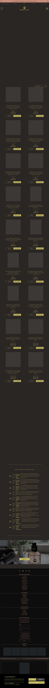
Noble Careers (24, 594)
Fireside (24, 576)
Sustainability (24, 595)
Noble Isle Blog (24, 603)
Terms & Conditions (24, 614)
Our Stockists (24, 612)
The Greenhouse (24, 585)
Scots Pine (24, 582)
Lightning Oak (24, 578)
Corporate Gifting (24, 601)
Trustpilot (24, 645)
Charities (24, 596)
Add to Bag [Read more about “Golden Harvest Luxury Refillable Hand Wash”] (17, 115)
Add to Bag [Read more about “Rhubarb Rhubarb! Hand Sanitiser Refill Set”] (17, 381)
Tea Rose (24, 584)
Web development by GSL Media (9, 658)
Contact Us (24, 609)
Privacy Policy (24, 613)
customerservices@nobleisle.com (42, 658)
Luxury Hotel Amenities (24, 600)
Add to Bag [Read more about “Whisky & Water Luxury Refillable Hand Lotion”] (17, 215)
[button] (1, 1)
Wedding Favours (24, 602)
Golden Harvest (24, 577)
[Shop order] (41, 86)
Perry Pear (24, 579)
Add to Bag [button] (39, 115)
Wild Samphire (24, 588)
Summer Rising (24, 583)
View (9, 115)
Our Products (24, 597)
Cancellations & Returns (25, 608)
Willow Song (24, 589)
